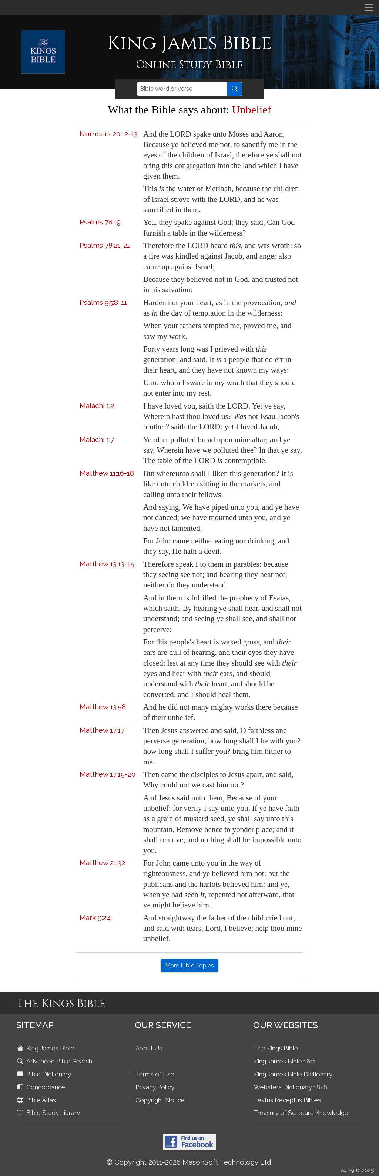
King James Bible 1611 (285, 1061)
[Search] (182, 89)
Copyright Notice (160, 1100)
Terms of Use (154, 1074)
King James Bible (46, 1048)
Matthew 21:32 (102, 863)
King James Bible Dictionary (293, 1074)
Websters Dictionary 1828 (290, 1087)
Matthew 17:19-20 (107, 774)
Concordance (42, 1087)
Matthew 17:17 (102, 730)
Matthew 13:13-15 (107, 564)
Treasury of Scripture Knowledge (301, 1112)
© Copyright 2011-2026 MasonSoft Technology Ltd (189, 1162)
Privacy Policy (154, 1087)
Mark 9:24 (95, 917)
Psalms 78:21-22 (105, 245)
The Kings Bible (276, 1048)
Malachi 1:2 (97, 406)
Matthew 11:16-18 (107, 473)
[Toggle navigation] (369, 7)
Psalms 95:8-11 (103, 302)
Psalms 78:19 (100, 222)
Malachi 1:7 (97, 439)
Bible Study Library (49, 1112)
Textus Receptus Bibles (287, 1100)
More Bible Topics (189, 965)
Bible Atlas (37, 1100)
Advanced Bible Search (55, 1061)
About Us (148, 1048)
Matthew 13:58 (103, 707)
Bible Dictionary (45, 1074)
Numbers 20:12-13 (109, 134)
